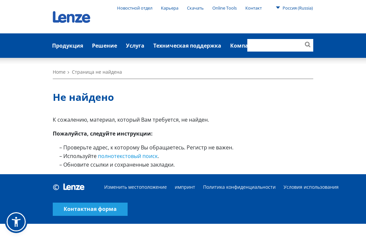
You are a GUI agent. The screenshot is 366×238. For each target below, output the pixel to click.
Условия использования (311, 187)
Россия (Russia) (294, 7)
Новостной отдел (134, 8)
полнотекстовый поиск (128, 156)
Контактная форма (90, 209)
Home (59, 72)
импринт (185, 187)
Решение (104, 45)
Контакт (253, 8)
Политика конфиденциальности (239, 187)
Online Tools (224, 8)
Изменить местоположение (135, 187)
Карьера (169, 8)
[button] (16, 221)
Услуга (135, 45)
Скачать (195, 8)
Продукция (67, 45)
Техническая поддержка (187, 45)
